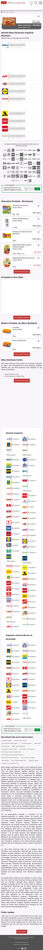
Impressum (17, 942)
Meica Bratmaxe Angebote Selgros (9, 749)
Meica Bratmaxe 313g (12, 374)
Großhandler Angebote (6, 740)
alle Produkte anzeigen (22, 271)
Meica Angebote (5, 760)
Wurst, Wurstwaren (34, 857)
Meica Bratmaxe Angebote (20, 740)
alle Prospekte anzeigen (21, 317)
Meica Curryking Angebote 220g (18, 760)
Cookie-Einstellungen (24, 944)
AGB (21, 942)
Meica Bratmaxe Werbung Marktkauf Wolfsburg (12, 754)
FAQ (19, 944)
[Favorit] (38, 16)
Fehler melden (21, 931)
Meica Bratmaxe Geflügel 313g (14, 376)
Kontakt (15, 944)
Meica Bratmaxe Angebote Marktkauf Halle (11, 752)
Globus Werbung (5, 746)
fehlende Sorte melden (22, 380)
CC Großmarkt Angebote (26, 743)
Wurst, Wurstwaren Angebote (28, 757)
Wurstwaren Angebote (33, 760)
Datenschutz (25, 942)
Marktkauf (11, 12)
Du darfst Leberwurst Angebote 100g (9, 763)
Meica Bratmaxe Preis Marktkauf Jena (10, 757)
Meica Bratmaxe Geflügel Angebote (9, 743)
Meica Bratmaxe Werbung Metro (27, 749)
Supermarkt (5, 12)
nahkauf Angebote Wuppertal (18, 746)
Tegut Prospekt (37, 743)
